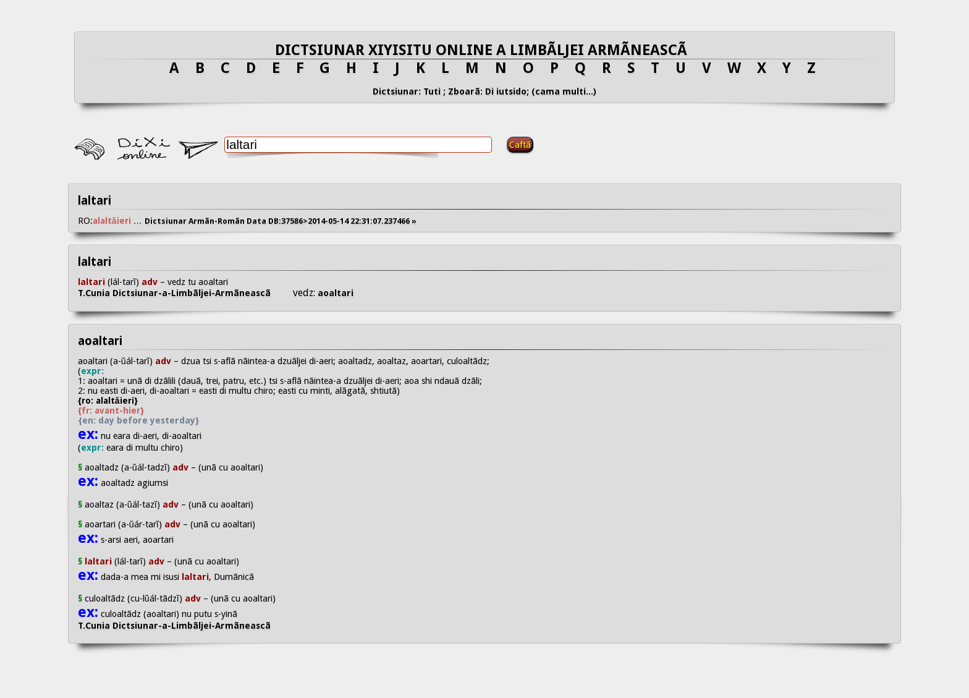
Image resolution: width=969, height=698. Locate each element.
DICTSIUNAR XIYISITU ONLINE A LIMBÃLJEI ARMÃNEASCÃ (485, 50)
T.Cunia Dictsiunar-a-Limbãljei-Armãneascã (185, 293)
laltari (94, 201)
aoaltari (334, 293)
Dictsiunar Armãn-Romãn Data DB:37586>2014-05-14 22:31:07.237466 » (281, 221)
